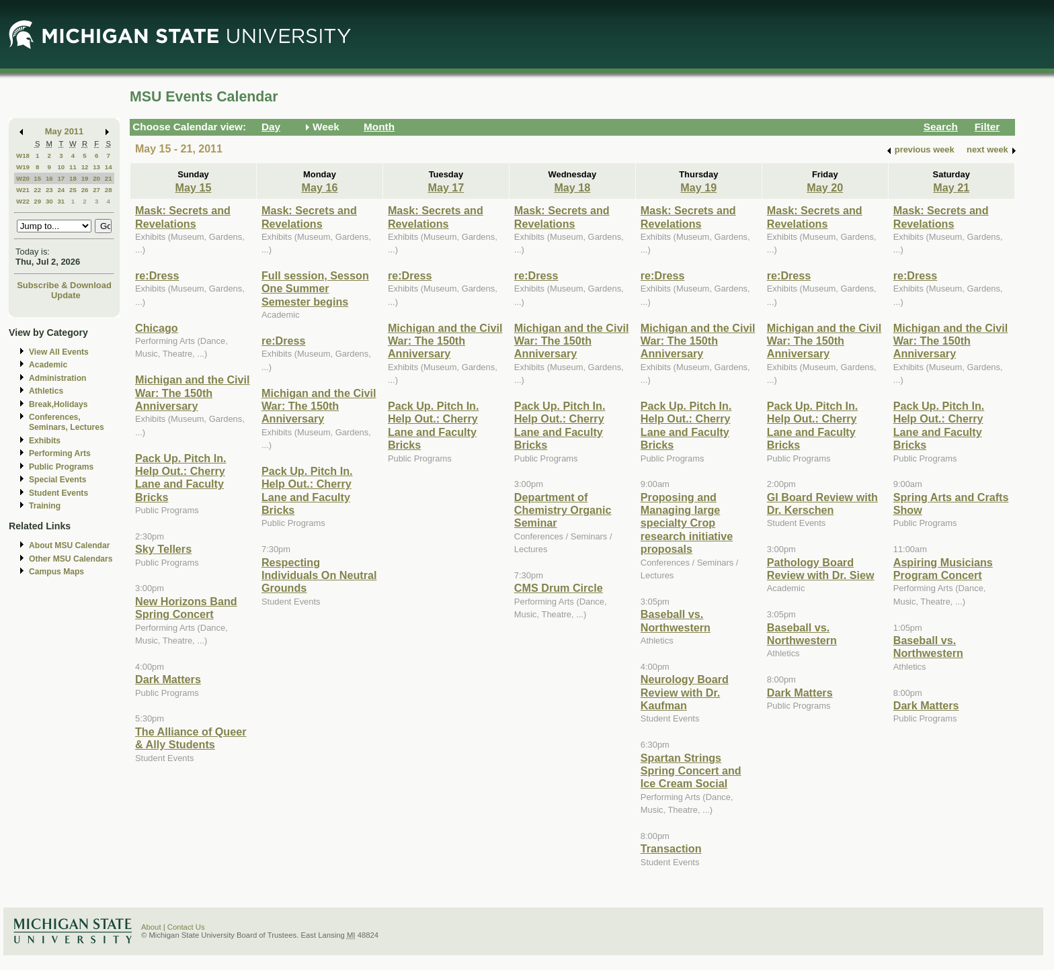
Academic (48, 364)
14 (108, 167)
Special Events (57, 479)
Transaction (671, 848)
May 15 (193, 187)
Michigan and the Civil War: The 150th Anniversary (192, 392)
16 (49, 178)
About (151, 927)
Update (66, 295)
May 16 (319, 187)
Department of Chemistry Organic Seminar (563, 510)
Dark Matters (168, 679)
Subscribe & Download (64, 285)
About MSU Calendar (69, 545)
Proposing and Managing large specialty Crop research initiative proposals (687, 523)
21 (108, 178)
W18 (23, 155)
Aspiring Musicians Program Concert (943, 568)
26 (85, 189)
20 (96, 178)
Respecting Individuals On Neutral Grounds (318, 575)
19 (85, 178)
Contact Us (186, 927)
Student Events (58, 493)
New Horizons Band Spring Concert (186, 607)
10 (61, 167)
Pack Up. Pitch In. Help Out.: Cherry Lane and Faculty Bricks (181, 477)
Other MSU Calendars (71, 559)
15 (37, 178)
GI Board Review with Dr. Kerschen (822, 503)
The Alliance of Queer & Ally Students (191, 737)
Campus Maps (56, 571)
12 (85, 167)
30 (49, 201)
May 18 (572, 187)
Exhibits (44, 440)
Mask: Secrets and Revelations (183, 216)
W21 (23, 189)
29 (37, 201)
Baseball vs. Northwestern (676, 620)
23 (49, 189)
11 (73, 167)
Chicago (156, 328)
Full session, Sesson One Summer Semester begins (315, 288)
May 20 (825, 187)
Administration (57, 378)
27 (96, 189)
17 (61, 178)
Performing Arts (60, 453)
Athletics (46, 391)
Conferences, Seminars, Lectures (66, 422)
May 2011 (64, 131)
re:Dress (157, 275)
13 (96, 167)
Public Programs (61, 467)
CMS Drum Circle (558, 588)
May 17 (446, 187)
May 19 (698, 187)
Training (44, 506)
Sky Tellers (163, 549)
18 (73, 178)
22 (37, 189)
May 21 (951, 187)
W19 (23, 167)
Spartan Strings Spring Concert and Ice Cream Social (691, 771)
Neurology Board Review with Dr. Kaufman (685, 692)
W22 (23, 201)
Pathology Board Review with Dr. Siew (821, 568)
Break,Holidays (58, 404)
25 (73, 189)
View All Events (59, 352)
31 (61, 201)
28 (108, 189)
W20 (23, 178)
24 (61, 189)
